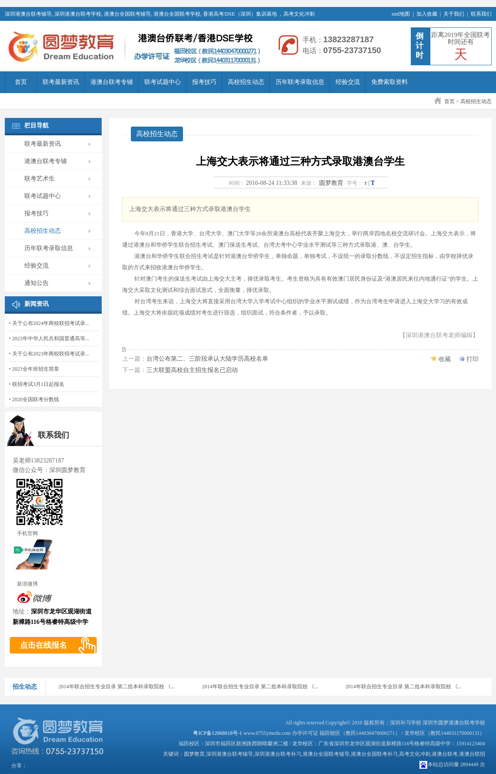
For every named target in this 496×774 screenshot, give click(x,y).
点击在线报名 (43, 645)
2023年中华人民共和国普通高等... (50, 338)
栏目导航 (36, 125)
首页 (21, 82)
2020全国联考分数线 (35, 399)
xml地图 (401, 14)
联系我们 (481, 14)
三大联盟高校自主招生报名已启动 (192, 370)
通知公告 (36, 283)
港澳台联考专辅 (111, 82)
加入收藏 (426, 14)
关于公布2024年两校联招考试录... (50, 323)
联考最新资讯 (61, 82)
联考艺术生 (39, 178)
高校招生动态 (246, 82)
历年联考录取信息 (300, 82)
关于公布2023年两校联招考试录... (50, 354)
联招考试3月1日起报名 (38, 384)
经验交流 (348, 82)
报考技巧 (204, 82)
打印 (472, 359)
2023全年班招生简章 (35, 369)
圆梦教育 (331, 183)
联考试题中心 (162, 82)
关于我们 (453, 14)
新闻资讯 (36, 304)
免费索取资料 (389, 82)
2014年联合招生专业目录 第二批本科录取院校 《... (117, 687)
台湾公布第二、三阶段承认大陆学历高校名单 (207, 358)
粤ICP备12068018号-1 (217, 733)
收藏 (445, 359)
